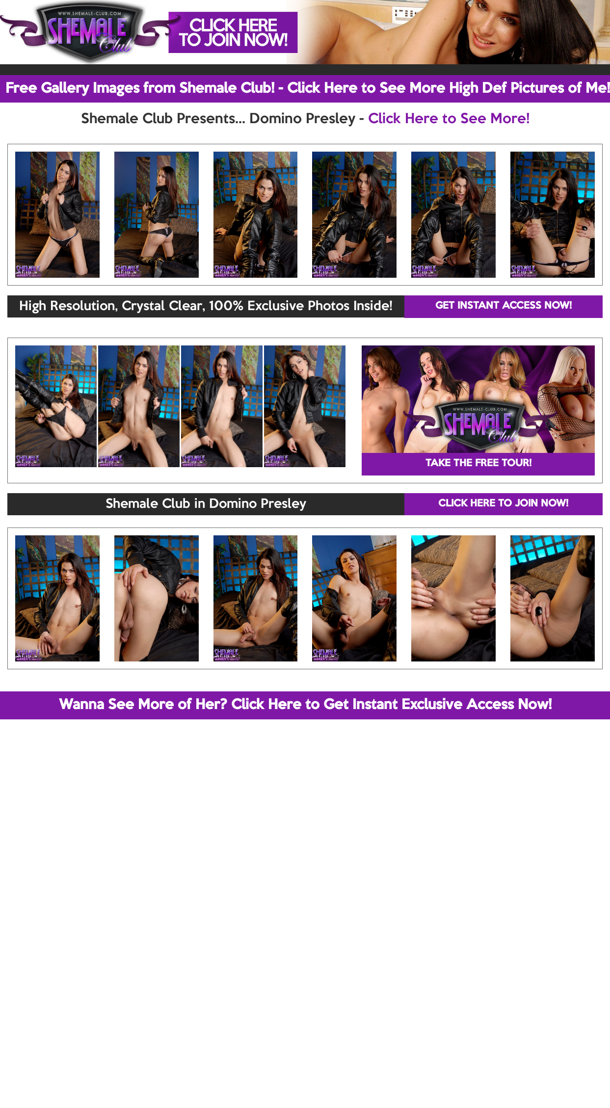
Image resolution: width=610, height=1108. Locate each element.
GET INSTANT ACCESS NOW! (503, 306)
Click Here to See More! (449, 119)
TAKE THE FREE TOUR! (478, 463)
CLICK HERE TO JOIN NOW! (503, 504)
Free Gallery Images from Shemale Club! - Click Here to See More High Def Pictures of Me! (307, 88)
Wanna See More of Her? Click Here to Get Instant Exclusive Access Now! (305, 705)
